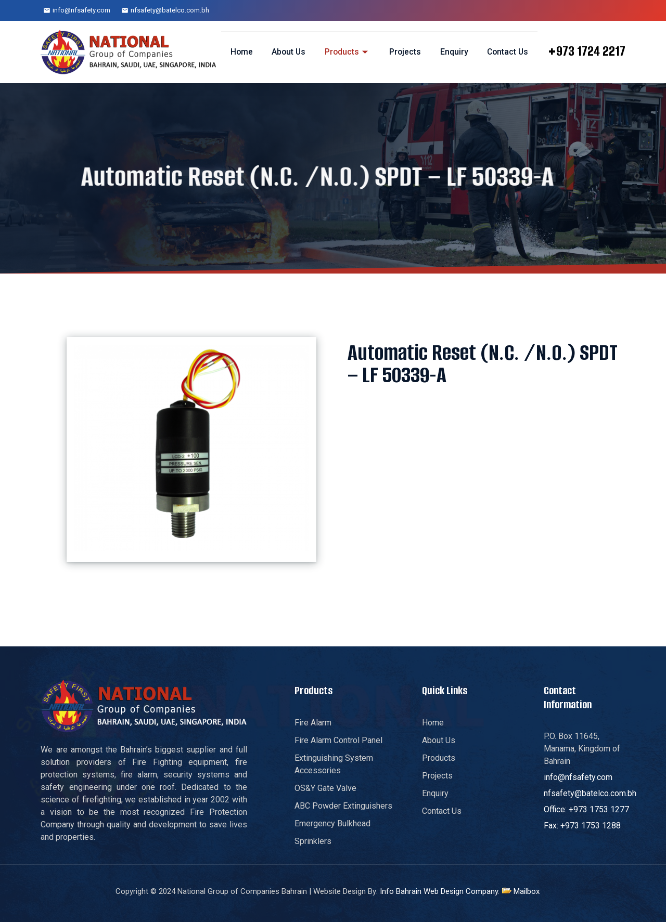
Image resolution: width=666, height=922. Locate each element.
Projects (404, 52)
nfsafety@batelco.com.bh (170, 10)
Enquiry (453, 52)
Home (238, 52)
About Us (286, 52)
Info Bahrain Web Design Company (439, 891)
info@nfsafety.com (81, 10)
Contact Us (506, 52)
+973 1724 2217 (586, 51)
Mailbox (527, 891)
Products (346, 52)
